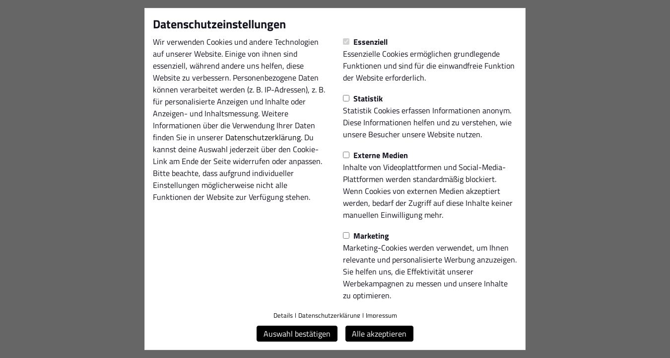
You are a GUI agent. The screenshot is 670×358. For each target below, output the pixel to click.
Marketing (366, 236)
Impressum (381, 315)
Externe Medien (375, 155)
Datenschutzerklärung (263, 137)
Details (283, 315)
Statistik (363, 98)
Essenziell (365, 42)
